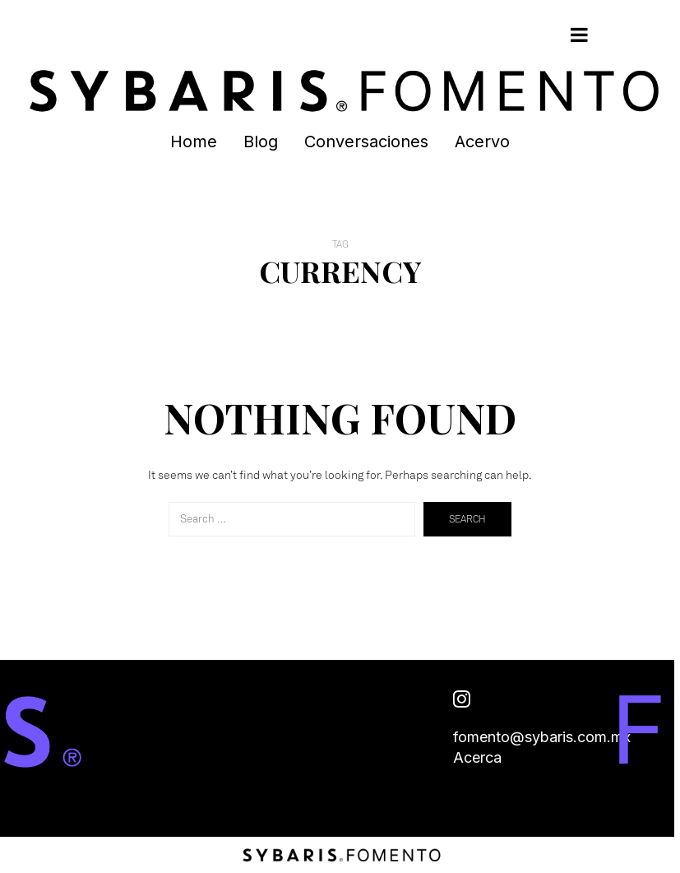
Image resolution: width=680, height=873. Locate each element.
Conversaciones (366, 141)
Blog (260, 141)
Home (193, 141)
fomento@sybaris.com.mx (542, 736)
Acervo (482, 141)
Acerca (477, 757)
